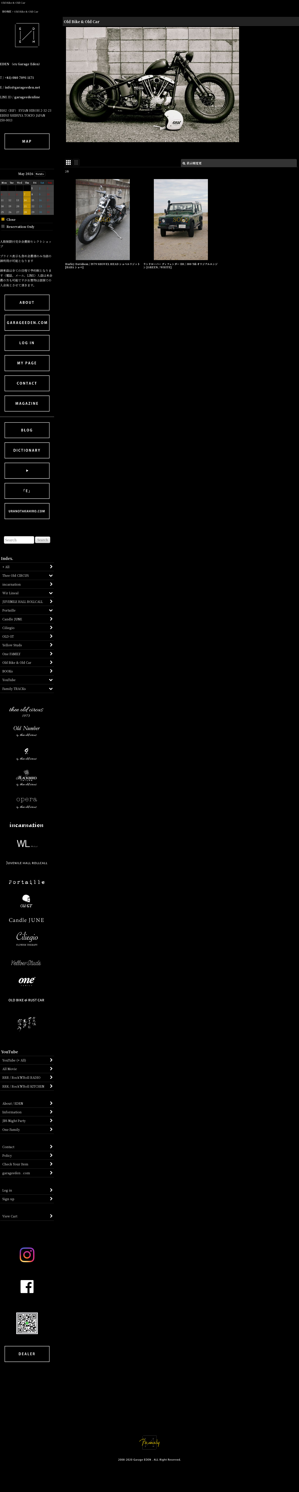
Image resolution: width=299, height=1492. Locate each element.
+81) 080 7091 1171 (19, 77)
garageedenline (27, 97)
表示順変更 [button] (192, 163)
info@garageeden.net (22, 87)
